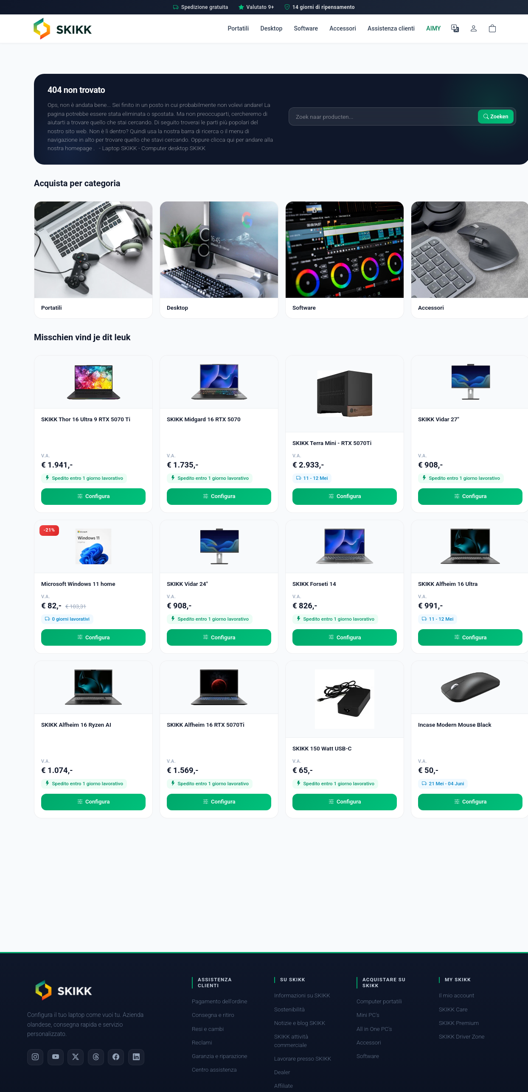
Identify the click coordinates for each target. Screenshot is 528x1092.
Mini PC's (368, 1015)
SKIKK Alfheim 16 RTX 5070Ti (205, 724)
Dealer (282, 1072)
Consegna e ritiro (213, 1015)
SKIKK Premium (459, 1023)
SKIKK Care (453, 1009)
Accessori (342, 28)
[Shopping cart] (492, 28)
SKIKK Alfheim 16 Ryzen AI (76, 724)
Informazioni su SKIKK (302, 995)
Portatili (238, 28)
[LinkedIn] (136, 1057)
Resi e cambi (208, 1029)
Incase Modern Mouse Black (454, 724)
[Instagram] (35, 1057)
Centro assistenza (214, 1070)
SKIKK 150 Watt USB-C (321, 748)
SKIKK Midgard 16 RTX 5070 (204, 419)
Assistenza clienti (391, 28)
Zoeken (495, 116)
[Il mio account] (473, 28)
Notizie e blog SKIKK (299, 1023)
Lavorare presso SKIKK (302, 1059)
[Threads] (96, 1057)
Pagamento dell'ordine (219, 1001)
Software (306, 28)
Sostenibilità (289, 1009)
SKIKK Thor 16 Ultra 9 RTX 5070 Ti (85, 419)
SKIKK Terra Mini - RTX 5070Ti (331, 443)
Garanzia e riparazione (219, 1056)
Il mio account (456, 995)
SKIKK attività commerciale (291, 1040)
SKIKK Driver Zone (462, 1036)
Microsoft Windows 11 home (78, 583)
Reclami (202, 1042)
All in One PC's (374, 1029)
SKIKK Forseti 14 (314, 583)
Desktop (272, 28)
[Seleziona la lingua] (455, 28)
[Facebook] (116, 1057)
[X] (75, 1057)
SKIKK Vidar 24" (187, 583)
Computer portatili (379, 1001)
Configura (93, 496)
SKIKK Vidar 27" (438, 419)
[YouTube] (56, 1057)
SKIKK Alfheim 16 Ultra (447, 583)
